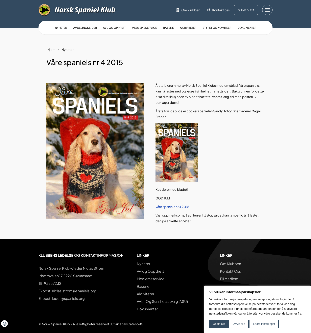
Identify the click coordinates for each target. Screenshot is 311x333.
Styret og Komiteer (217, 27)
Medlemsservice (144, 27)
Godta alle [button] (219, 323)
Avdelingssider (85, 27)
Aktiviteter (188, 27)
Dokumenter (246, 27)
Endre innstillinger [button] (264, 323)
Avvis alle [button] (239, 323)
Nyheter (61, 27)
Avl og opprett (114, 27)
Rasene (168, 27)
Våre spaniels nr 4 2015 (172, 207)
